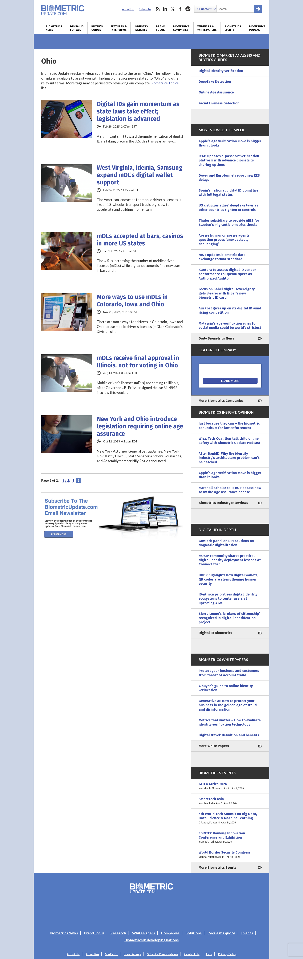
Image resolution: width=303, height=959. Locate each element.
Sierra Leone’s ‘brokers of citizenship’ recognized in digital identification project (229, 618)
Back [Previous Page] (66, 480)
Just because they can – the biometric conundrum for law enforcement (229, 425)
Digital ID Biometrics (215, 633)
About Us (128, 9)
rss (157, 9)
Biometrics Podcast (257, 28)
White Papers (143, 933)
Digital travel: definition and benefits (229, 735)
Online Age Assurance (216, 92)
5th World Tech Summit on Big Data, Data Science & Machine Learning (230, 818)
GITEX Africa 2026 (230, 786)
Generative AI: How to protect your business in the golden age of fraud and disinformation (228, 705)
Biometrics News (54, 28)
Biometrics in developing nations (152, 940)
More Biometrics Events (217, 868)
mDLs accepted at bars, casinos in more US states (140, 239)
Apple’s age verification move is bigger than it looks (230, 143)
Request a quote (221, 933)
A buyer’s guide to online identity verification (226, 688)
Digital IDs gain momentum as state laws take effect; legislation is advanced (138, 111)
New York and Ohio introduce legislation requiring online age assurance (140, 426)
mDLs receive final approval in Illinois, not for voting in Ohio (138, 361)
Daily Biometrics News (216, 338)
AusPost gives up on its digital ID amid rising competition (230, 310)
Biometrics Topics (164, 83)
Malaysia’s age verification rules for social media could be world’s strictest (230, 325)
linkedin (165, 9)
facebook (180, 9)
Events (247, 933)
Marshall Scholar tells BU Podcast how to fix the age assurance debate (230, 490)
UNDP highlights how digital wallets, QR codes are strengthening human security (228, 579)
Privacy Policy (227, 954)
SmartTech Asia (230, 801)
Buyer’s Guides (97, 28)
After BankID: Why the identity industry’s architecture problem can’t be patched (229, 458)
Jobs (209, 954)
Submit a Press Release (162, 954)
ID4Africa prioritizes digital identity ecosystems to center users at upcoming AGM (228, 598)
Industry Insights (141, 28)
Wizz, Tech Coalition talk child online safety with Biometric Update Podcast (229, 441)
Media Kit (111, 954)
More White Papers (214, 746)
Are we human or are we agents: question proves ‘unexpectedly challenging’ (224, 239)
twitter (173, 9)
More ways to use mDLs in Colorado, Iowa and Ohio (132, 300)
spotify (188, 9)
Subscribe (145, 9)
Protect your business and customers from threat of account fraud (229, 673)
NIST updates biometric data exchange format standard (222, 257)
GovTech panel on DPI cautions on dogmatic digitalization (226, 543)
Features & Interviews (119, 28)
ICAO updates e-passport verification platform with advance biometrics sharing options (229, 160)
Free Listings (132, 954)
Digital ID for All (77, 28)
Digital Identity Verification (221, 71)
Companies (170, 933)
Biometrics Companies (181, 28)
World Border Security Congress (230, 854)
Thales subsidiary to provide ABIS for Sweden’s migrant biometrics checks (229, 222)
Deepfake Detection (215, 82)
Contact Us (191, 954)
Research (118, 933)
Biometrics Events (233, 28)
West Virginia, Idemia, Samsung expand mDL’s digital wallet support (139, 175)
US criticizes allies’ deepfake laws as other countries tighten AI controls (228, 207)
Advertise (92, 954)
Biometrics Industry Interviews (223, 503)
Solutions (194, 933)
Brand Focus (160, 28)
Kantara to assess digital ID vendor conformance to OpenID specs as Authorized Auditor (227, 274)
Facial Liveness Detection (219, 103)
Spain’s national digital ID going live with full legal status (228, 192)
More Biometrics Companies (221, 401)
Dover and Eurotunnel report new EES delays (229, 177)
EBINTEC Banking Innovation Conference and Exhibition (230, 837)
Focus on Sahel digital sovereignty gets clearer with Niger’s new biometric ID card (227, 293)
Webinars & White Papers (207, 28)
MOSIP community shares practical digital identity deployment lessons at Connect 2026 (230, 560)
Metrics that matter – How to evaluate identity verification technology (230, 722)
